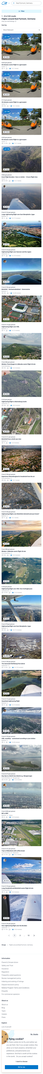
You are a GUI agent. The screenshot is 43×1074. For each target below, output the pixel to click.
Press (3, 1017)
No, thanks (34, 1034)
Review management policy (11, 978)
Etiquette (5, 991)
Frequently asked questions (11, 975)
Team (4, 1011)
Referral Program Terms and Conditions (15, 988)
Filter (21, 11)
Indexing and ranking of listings (13, 981)
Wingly (4, 945)
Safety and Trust (7, 965)
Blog (3, 1008)
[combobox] (26, 3)
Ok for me (21, 1067)
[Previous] (9, 936)
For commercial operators (11, 994)
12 (28, 935)
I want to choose (21, 1061)
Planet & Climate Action (10, 962)
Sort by (4, 25)
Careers (4, 1014)
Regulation (5, 972)
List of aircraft (6, 1027)
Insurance (5, 969)
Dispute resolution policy (10, 985)
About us (5, 1005)
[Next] (34, 936)
